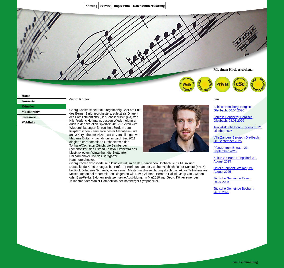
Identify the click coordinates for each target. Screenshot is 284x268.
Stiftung (91, 6)
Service (105, 6)
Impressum (122, 6)
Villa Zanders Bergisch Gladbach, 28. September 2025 (237, 139)
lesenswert (29, 117)
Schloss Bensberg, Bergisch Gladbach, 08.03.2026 (233, 118)
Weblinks (28, 122)
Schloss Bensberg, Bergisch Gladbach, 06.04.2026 (233, 108)
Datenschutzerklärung (149, 6)
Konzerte (28, 101)
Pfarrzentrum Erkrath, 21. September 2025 (231, 149)
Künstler (28, 106)
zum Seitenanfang (245, 262)
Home (26, 95)
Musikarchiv (31, 111)
